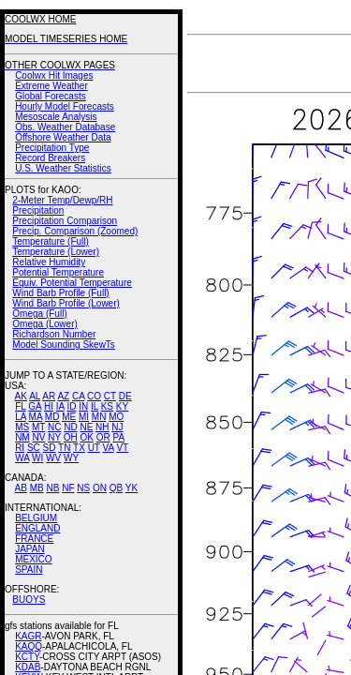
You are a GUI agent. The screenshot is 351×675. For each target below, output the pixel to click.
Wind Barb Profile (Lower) (65, 303)
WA (22, 458)
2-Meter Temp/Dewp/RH (62, 200)
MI (84, 417)
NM (22, 437)
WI (37, 458)
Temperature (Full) (50, 241)
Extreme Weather (51, 86)
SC (33, 447)
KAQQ (28, 646)
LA (20, 417)
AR (48, 396)
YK (131, 488)
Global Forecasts (50, 96)
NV (38, 437)
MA (35, 417)
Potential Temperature (58, 272)
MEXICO (33, 559)
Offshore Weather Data (62, 137)
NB (52, 488)
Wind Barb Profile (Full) (60, 293)
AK (21, 396)
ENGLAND (37, 528)
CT (110, 396)
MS (22, 427)
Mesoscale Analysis (55, 117)
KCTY (27, 657)
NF (68, 488)
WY (71, 458)
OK (86, 437)
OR (103, 437)
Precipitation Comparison (64, 221)
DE (125, 396)
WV (53, 458)
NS (83, 488)
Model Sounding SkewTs (63, 344)
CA (78, 396)
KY (122, 406)
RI (19, 447)
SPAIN (28, 569)
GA (34, 406)
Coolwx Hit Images (54, 75)
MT (38, 427)
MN (99, 417)
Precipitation (38, 210)
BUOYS (28, 599)
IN (83, 406)
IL (94, 406)
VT (122, 447)
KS (107, 406)
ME (69, 417)
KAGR (28, 636)
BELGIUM (36, 518)
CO (94, 396)
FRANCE (34, 538)
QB (116, 488)
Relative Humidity (48, 262)
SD (49, 447)
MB (37, 488)
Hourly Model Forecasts (64, 106)
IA (60, 406)
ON (100, 488)
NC (54, 427)
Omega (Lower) (44, 324)
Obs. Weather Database (65, 127)
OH (71, 437)
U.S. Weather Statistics (63, 168)
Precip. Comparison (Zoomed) (75, 231)
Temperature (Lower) (55, 252)
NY (54, 437)
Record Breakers (50, 158)
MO (116, 417)
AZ (63, 396)
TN (64, 447)
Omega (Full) (39, 313)
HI (48, 406)
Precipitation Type (52, 147)
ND (70, 427)
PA (118, 437)
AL (34, 396)
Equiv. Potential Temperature (71, 283)
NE (86, 427)
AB (21, 488)
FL (20, 406)
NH (102, 427)
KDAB (27, 667)
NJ (117, 427)
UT (94, 447)
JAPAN (30, 549)
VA (108, 447)
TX (79, 447)
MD (52, 417)
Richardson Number (53, 334)
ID (71, 406)
